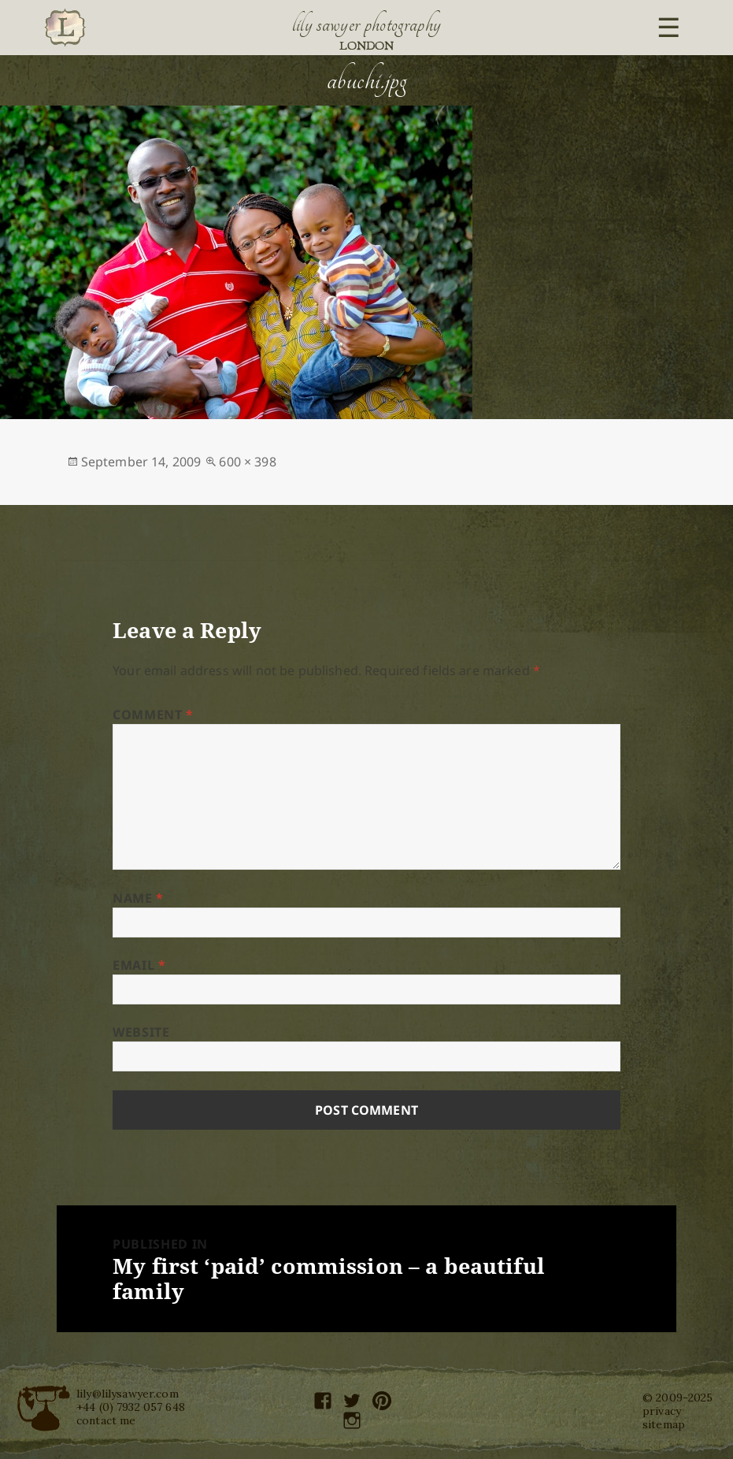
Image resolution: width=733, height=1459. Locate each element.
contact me (105, 1420)
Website (141, 1032)
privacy (661, 1411)
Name (138, 898)
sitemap (663, 1424)
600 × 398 (247, 461)
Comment (153, 714)
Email (139, 965)
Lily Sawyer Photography (367, 24)
